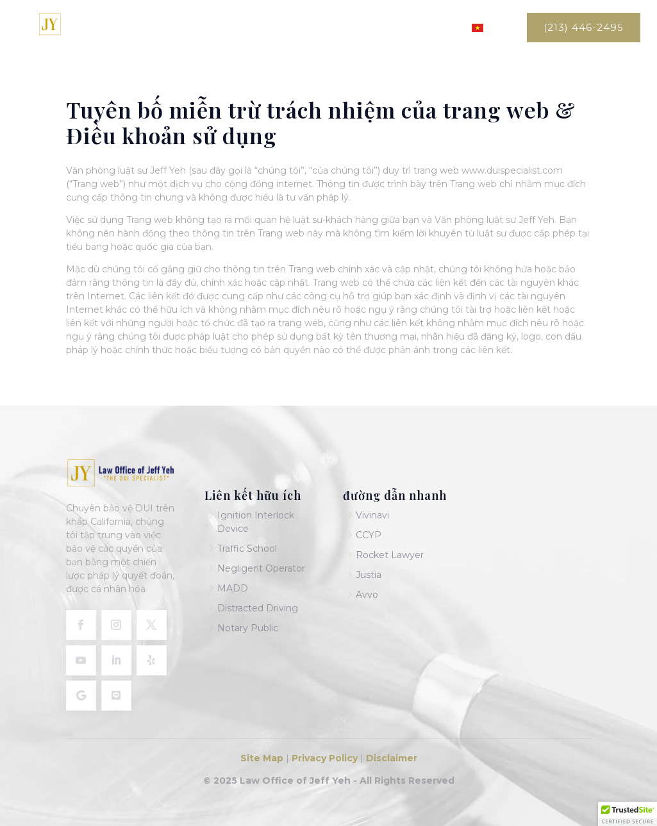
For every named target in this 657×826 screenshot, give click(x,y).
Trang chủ (257, 28)
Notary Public (247, 628)
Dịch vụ (364, 28)
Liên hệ (433, 28)
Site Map (263, 758)
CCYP (368, 535)
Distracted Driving (257, 608)
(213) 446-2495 (584, 27)
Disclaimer (391, 758)
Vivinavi (372, 515)
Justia (368, 575)
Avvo (367, 594)
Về (309, 28)
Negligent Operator (261, 568)
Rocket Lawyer (390, 555)
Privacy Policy (323, 758)
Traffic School (247, 548)
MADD (232, 588)
